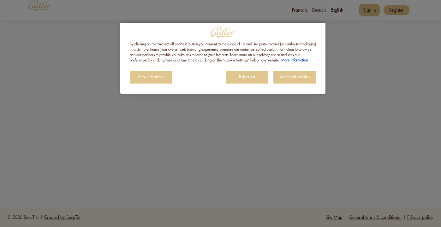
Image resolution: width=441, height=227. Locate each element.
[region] (222, 58)
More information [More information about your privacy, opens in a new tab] (294, 60)
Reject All (247, 77)
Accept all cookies (294, 77)
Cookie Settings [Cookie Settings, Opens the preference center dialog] (151, 77)
